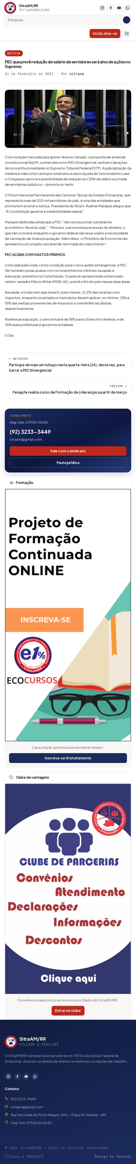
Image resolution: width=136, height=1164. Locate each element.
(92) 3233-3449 (30, 431)
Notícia (13, 53)
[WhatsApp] (127, 7)
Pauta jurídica (68, 462)
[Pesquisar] (126, 20)
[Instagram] (102, 7)
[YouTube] (119, 7)
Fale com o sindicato (68, 451)
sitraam (76, 74)
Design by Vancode (113, 1156)
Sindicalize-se (105, 33)
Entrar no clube (67, 1010)
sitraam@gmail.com (26, 439)
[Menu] (126, 33)
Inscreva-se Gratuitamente (68, 758)
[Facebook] (110, 7)
